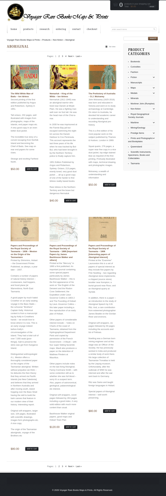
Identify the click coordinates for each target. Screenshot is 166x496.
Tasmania (135, 163)
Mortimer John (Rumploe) (142, 103)
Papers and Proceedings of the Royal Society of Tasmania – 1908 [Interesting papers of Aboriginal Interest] (102, 251)
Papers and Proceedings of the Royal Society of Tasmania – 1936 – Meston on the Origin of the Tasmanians (24, 251)
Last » (79, 56)
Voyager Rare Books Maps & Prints (23, 40)
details (152, 6)
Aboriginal (70, 40)
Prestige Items (137, 133)
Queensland (136, 146)
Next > (71, 56)
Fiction (134, 77)
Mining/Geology (138, 127)
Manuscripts (136, 82)
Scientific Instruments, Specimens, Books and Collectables (139, 155)
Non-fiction (58, 40)
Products (46, 40)
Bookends (135, 61)
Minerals (135, 98)
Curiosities (136, 66)
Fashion (134, 72)
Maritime (135, 122)
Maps (133, 88)
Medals (134, 93)
